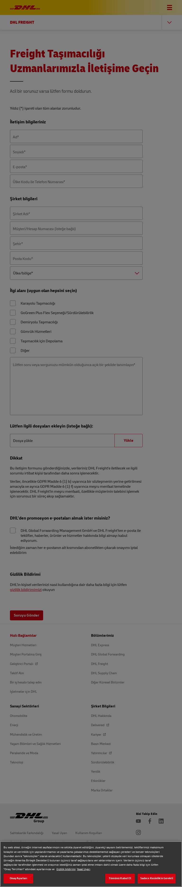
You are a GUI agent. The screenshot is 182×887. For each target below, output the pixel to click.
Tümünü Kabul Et (120, 878)
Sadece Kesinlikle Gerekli (156, 878)
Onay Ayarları (18, 878)
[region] (91, 864)
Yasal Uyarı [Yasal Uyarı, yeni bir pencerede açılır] (83, 869)
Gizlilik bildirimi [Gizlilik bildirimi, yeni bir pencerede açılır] (66, 869)
